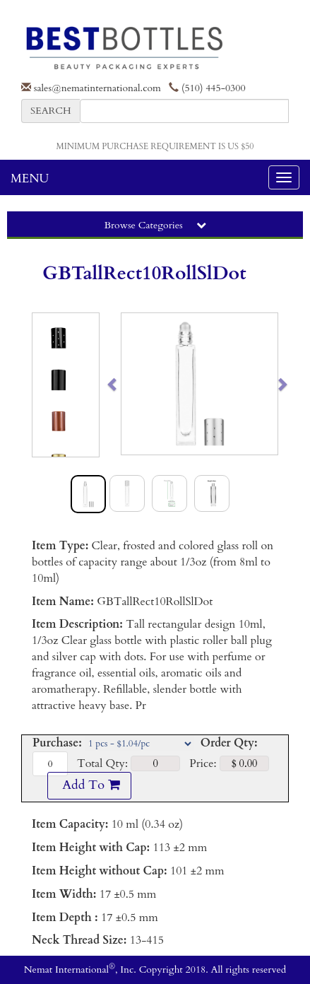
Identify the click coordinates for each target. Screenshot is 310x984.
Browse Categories (154, 225)
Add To (89, 785)
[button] (129, 384)
